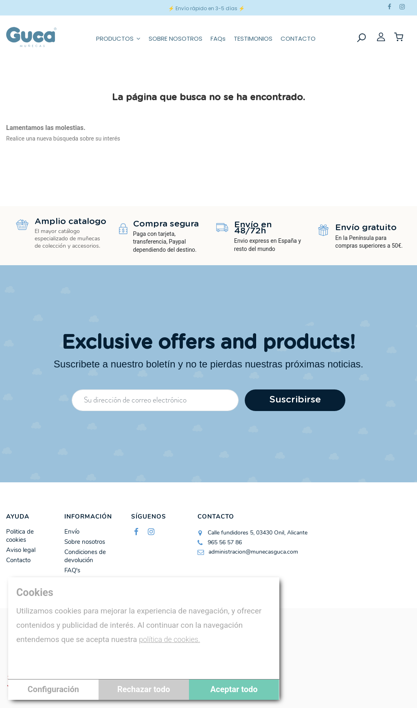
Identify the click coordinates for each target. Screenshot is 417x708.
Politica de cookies (20, 536)
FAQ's (72, 570)
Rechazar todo (143, 689)
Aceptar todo (234, 689)
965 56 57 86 (225, 542)
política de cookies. (169, 639)
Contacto (18, 560)
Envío (71, 532)
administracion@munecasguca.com (253, 552)
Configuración (53, 689)
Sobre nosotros (84, 542)
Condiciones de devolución (85, 556)
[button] (118, 37)
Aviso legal (20, 550)
